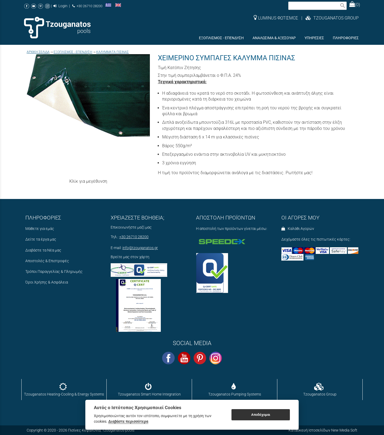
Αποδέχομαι (260, 415)
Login (60, 6)
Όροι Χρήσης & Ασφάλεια (46, 282)
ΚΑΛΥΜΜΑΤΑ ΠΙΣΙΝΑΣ (112, 52)
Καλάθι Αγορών (297, 228)
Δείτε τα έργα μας (40, 239)
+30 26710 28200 (87, 6)
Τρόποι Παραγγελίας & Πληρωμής (54, 271)
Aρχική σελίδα (38, 52)
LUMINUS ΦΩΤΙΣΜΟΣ (276, 18)
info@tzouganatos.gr (140, 248)
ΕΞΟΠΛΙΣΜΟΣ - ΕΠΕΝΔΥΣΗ (73, 52)
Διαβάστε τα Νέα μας (43, 250)
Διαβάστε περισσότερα (128, 421)
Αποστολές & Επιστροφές (47, 261)
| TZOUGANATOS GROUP (328, 18)
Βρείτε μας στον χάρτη (130, 257)
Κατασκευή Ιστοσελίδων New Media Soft (323, 430)
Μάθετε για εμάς (39, 228)
